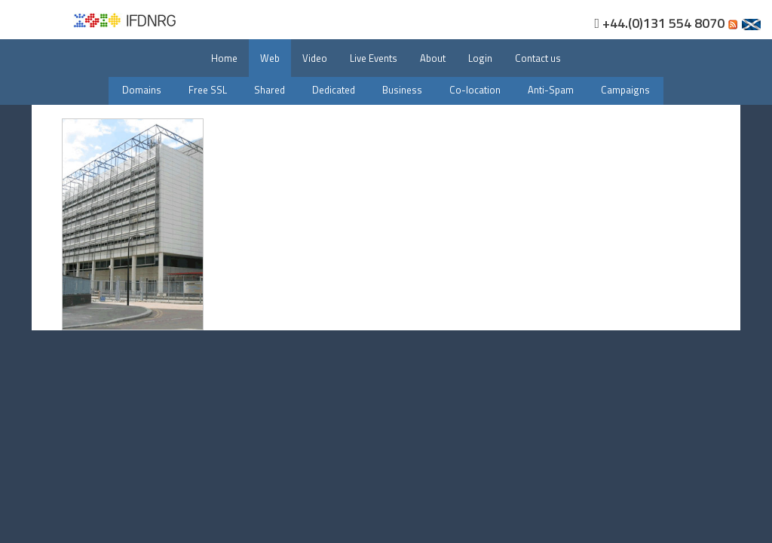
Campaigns (625, 89)
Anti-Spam (551, 89)
